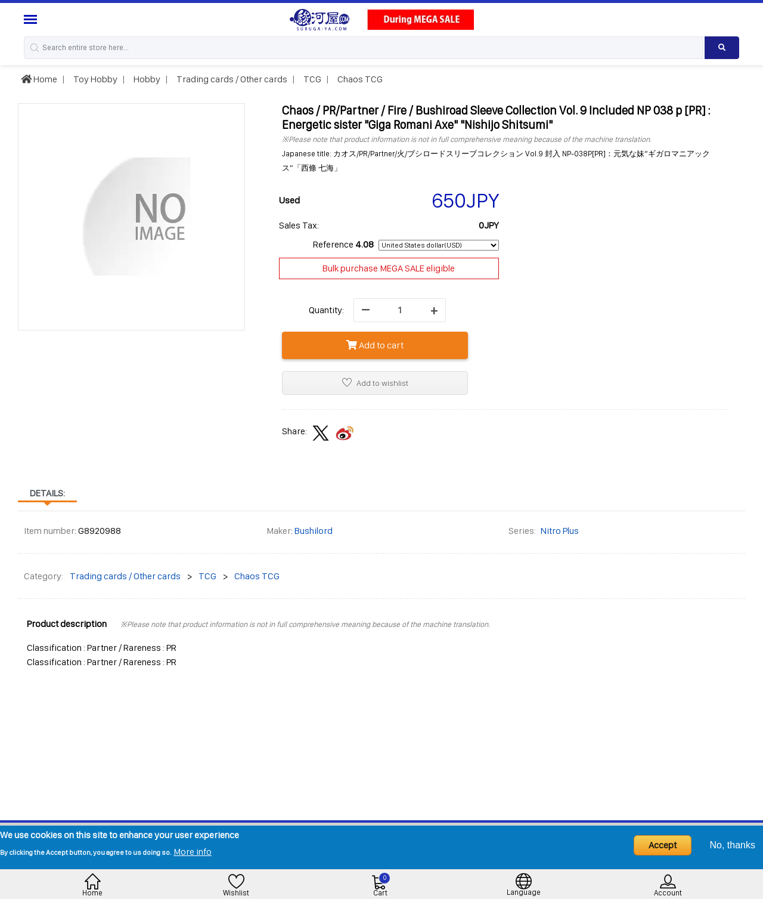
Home (39, 79)
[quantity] (399, 310)
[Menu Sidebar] (32, 19)
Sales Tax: (299, 225)
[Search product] (722, 47)
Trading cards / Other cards (231, 79)
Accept (663, 845)
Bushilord (313, 530)
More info (192, 851)
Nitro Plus (560, 530)
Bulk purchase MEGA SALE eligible (388, 268)
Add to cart (375, 345)
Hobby (146, 79)
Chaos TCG (359, 79)
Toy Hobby (94, 79)
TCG (311, 79)
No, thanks (732, 845)
